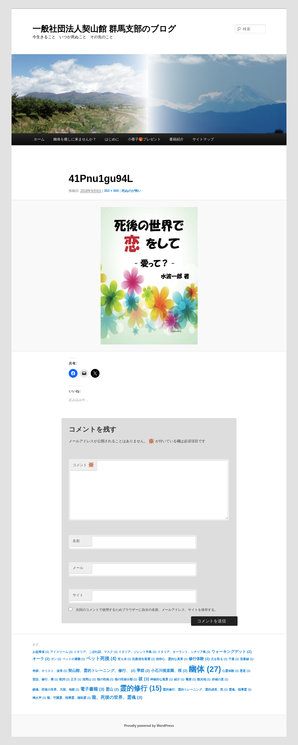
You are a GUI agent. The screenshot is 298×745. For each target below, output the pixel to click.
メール (78, 568)
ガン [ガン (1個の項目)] (56, 659)
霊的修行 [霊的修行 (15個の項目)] (141, 688)
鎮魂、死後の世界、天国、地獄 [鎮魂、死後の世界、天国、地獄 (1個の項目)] (55, 689)
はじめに (112, 139)
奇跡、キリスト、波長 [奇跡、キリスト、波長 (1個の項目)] (49, 670)
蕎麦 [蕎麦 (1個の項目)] (191, 679)
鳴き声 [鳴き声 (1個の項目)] (39, 697)
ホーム (39, 139)
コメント (83, 465)
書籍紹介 (176, 139)
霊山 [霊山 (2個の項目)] (112, 689)
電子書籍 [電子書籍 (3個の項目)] (92, 689)
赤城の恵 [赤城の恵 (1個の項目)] (220, 679)
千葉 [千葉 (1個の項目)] (233, 659)
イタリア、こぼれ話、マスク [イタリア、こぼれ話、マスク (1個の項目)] (95, 651)
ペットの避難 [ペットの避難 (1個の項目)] (73, 659)
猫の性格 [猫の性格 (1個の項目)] (105, 679)
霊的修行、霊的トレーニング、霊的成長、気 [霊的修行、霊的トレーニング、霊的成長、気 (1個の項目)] (195, 689)
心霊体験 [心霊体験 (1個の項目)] (230, 670)
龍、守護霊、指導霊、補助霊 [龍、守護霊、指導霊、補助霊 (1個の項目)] (69, 697)
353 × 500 (111, 191)
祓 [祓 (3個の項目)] (143, 679)
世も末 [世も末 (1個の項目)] (124, 659)
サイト (78, 595)
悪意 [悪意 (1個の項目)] (245, 670)
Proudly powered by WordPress (149, 726)
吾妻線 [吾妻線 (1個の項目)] (246, 659)
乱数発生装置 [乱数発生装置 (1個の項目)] (143, 659)
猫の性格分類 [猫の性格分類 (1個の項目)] (126, 679)
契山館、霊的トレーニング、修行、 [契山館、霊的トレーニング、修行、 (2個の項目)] (101, 671)
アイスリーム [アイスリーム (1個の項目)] (61, 651)
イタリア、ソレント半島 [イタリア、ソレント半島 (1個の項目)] (137, 651)
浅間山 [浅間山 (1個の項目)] (89, 679)
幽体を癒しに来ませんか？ (74, 139)
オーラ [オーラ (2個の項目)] (40, 659)
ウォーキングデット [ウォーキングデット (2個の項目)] (231, 652)
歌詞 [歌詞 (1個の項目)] (64, 679)
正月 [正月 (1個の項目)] (76, 679)
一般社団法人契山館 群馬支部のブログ (104, 28)
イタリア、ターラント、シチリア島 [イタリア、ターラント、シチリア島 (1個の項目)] (184, 651)
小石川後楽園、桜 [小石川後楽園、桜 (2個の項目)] (169, 671)
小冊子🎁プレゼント (144, 139)
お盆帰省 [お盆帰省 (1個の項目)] (40, 651)
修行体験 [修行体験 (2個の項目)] (199, 659)
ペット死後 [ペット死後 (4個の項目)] (101, 658)
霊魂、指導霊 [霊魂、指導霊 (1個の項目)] (240, 689)
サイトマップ (203, 139)
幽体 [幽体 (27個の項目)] (205, 669)
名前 (76, 541)
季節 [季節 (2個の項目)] (143, 671)
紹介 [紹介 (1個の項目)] (179, 679)
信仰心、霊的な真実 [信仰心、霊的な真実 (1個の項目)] (171, 659)
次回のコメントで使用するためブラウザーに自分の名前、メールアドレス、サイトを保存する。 (147, 610)
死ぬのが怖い (131, 191)
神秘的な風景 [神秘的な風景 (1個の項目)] (161, 679)
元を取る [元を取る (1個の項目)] (219, 659)
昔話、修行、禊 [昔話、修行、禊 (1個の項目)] (45, 679)
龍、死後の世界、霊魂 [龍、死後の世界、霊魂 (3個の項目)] (117, 697)
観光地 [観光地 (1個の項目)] (204, 679)
